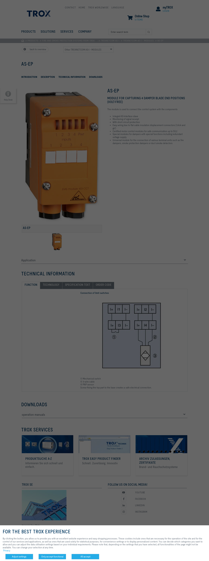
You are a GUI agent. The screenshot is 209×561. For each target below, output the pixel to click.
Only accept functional (52, 556)
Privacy (6, 550)
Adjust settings (19, 556)
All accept (85, 556)
